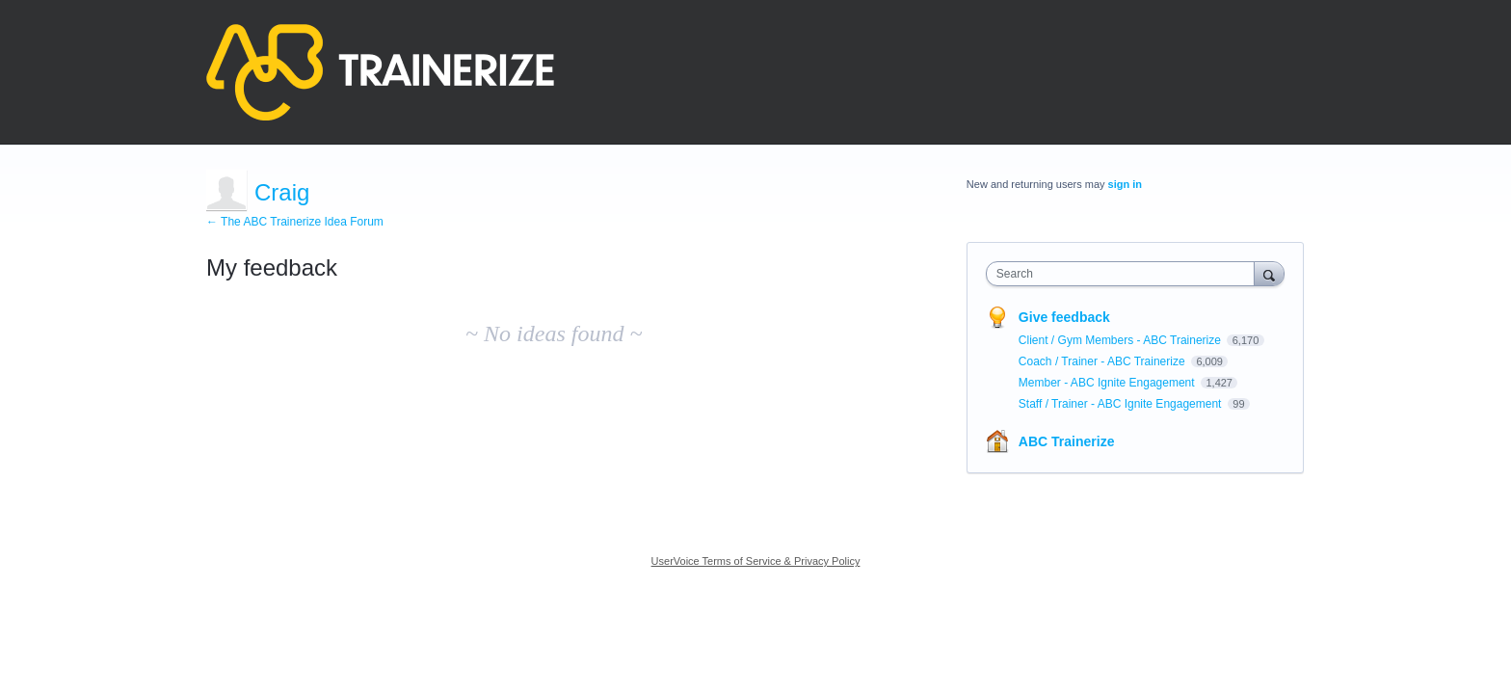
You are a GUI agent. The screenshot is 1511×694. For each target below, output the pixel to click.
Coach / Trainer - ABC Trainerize (1103, 361)
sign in (1125, 184)
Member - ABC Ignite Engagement (1108, 382)
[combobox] (1125, 273)
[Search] (1269, 273)
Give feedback (1064, 317)
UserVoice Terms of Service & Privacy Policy (756, 561)
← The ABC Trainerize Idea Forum (295, 221)
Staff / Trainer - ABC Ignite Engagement (1122, 404)
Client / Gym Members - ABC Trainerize (1121, 340)
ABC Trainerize (1067, 441)
